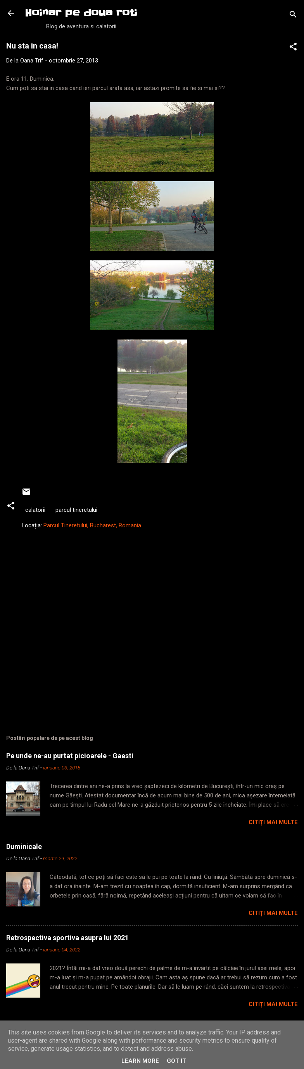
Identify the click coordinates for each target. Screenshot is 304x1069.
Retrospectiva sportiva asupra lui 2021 (67, 938)
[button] (293, 48)
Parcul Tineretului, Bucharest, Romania (92, 525)
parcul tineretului (76, 509)
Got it (176, 1060)
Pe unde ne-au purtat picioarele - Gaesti (69, 756)
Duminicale (24, 846)
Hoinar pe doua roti (81, 13)
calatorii (35, 509)
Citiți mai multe (273, 822)
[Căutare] (293, 16)
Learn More (140, 1060)
